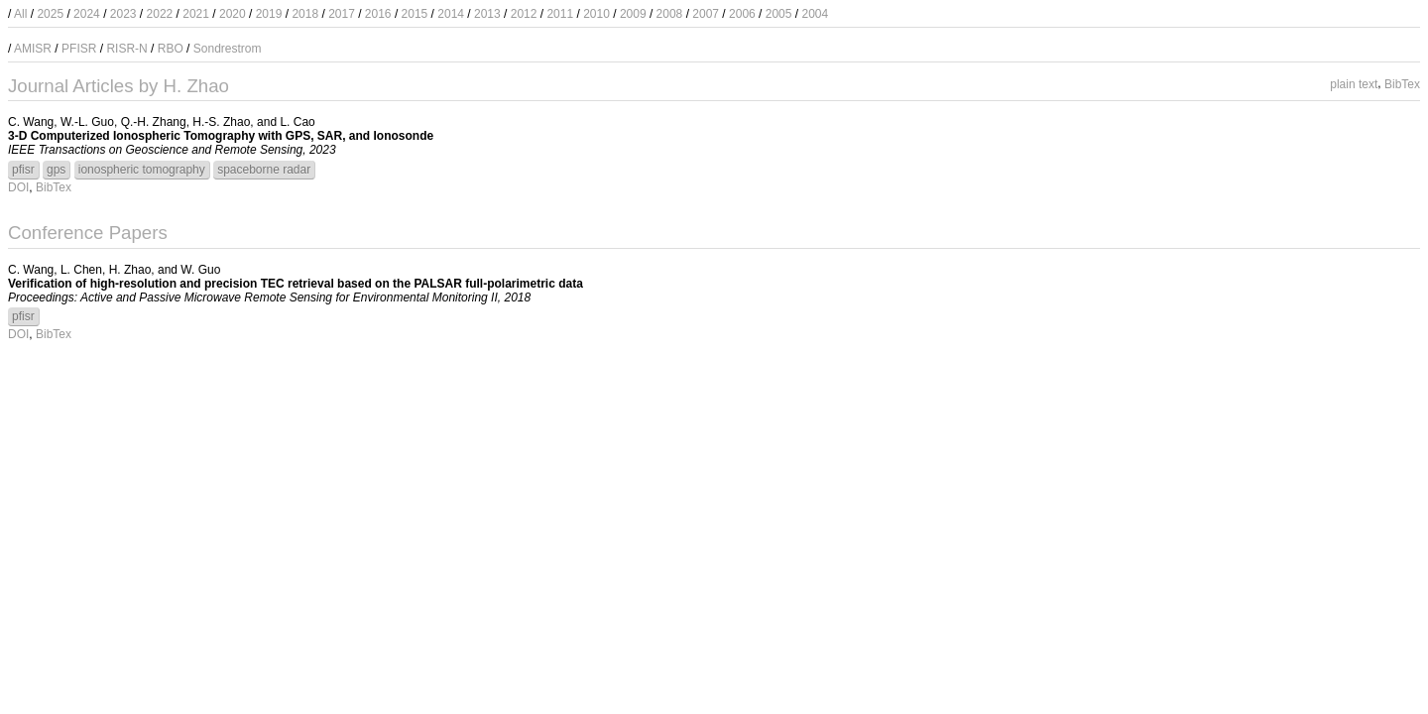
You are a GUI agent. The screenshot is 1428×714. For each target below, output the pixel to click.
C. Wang (31, 122)
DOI (18, 187)
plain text (1353, 83)
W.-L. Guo (87, 122)
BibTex (1402, 83)
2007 (705, 14)
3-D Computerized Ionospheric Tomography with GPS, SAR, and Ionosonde (220, 136)
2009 (633, 14)
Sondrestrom (227, 49)
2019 (269, 14)
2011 (559, 14)
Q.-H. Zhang (153, 122)
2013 (487, 14)
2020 (232, 14)
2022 (160, 14)
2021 (195, 14)
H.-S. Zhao (221, 122)
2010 (596, 14)
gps (56, 170)
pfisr (23, 170)
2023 (123, 14)
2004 (814, 14)
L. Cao (297, 122)
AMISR (33, 49)
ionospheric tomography (141, 170)
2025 (50, 14)
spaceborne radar (263, 170)
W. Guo (200, 270)
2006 (742, 14)
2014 (450, 14)
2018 (305, 14)
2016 (378, 14)
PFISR (78, 49)
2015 (415, 14)
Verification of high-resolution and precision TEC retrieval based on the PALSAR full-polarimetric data (295, 284)
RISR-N (126, 49)
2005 (779, 14)
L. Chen (81, 270)
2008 (669, 14)
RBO (170, 49)
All (20, 14)
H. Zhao (130, 270)
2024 (86, 14)
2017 (341, 14)
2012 (524, 14)
